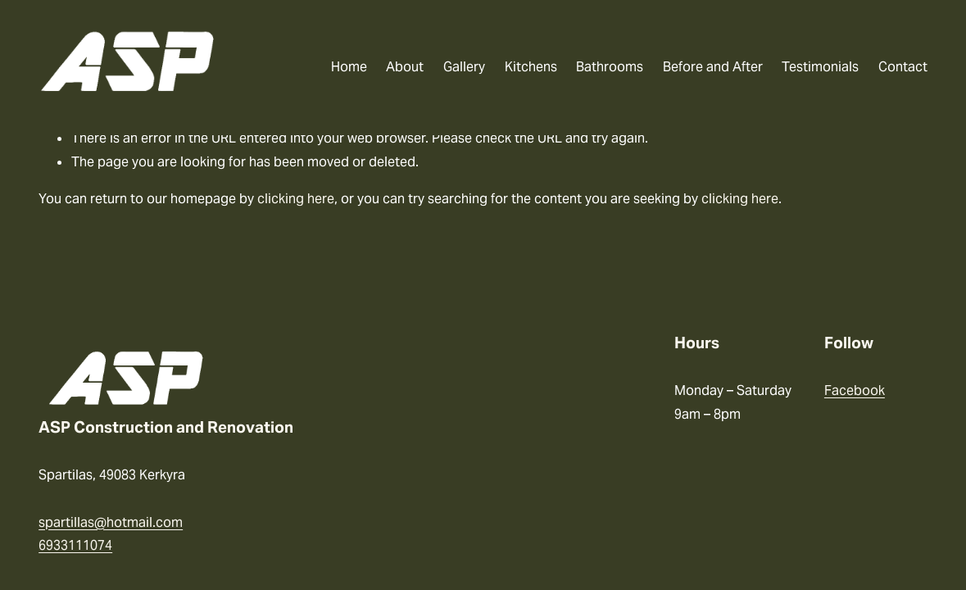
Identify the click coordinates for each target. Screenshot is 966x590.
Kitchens (531, 66)
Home (349, 66)
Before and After (713, 66)
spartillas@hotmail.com (111, 522)
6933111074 (75, 545)
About (405, 66)
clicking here (295, 198)
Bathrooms (609, 66)
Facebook (854, 390)
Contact (902, 66)
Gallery (464, 66)
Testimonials (820, 66)
